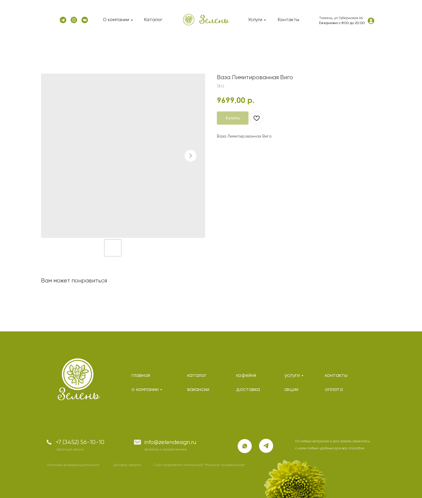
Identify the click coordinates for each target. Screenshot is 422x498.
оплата (334, 389)
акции (291, 389)
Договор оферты (127, 465)
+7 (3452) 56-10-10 (80, 442)
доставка (248, 389)
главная (141, 375)
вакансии (198, 389)
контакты (336, 375)
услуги (292, 375)
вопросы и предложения (165, 449)
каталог (197, 375)
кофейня (246, 375)
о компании (145, 389)
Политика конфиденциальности (73, 465)
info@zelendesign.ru (170, 442)
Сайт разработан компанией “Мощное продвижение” (200, 465)
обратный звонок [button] (70, 449)
